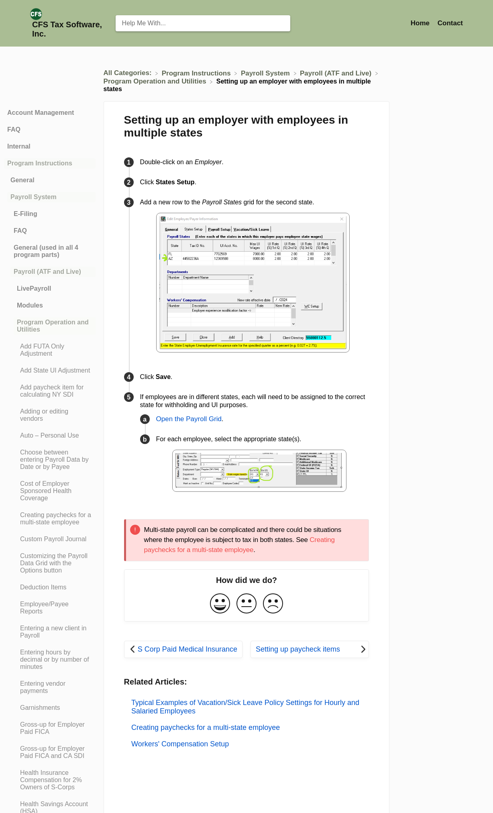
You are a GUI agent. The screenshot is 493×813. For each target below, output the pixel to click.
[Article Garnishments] (50, 708)
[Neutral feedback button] (246, 604)
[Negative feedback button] (273, 604)
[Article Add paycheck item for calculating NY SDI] (50, 391)
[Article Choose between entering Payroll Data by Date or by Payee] (50, 459)
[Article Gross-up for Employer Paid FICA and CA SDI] (50, 752)
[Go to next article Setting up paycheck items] (310, 649)
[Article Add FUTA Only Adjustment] (50, 350)
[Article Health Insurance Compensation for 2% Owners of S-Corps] (50, 780)
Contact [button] (450, 23)
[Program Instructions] (197, 73)
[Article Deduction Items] (50, 587)
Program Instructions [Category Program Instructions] (39, 163)
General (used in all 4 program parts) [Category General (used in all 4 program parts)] (46, 251)
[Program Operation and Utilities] (156, 81)
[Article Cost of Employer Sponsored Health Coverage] (50, 491)
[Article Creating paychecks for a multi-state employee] (50, 519)
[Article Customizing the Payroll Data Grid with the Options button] (50, 563)
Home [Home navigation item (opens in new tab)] (421, 23)
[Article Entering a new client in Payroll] (50, 632)
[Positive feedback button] (220, 604)
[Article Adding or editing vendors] (50, 415)
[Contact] (450, 23)
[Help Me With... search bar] (203, 23)
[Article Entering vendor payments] (50, 687)
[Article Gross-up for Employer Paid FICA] (50, 728)
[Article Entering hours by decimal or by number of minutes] (50, 659)
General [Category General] (22, 180)
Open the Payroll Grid (189, 419)
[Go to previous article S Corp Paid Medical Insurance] (183, 649)
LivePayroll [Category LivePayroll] (34, 288)
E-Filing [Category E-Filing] (25, 213)
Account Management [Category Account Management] (40, 112)
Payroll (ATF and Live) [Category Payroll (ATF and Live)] (47, 271)
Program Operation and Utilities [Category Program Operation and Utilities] (53, 326)
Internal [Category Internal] (19, 146)
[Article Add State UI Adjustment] (50, 370)
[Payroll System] (266, 73)
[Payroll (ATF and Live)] (336, 73)
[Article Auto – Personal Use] (50, 435)
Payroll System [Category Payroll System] (33, 197)
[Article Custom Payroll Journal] (50, 539)
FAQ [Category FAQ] (13, 129)
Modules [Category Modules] (30, 305)
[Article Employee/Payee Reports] (50, 608)
